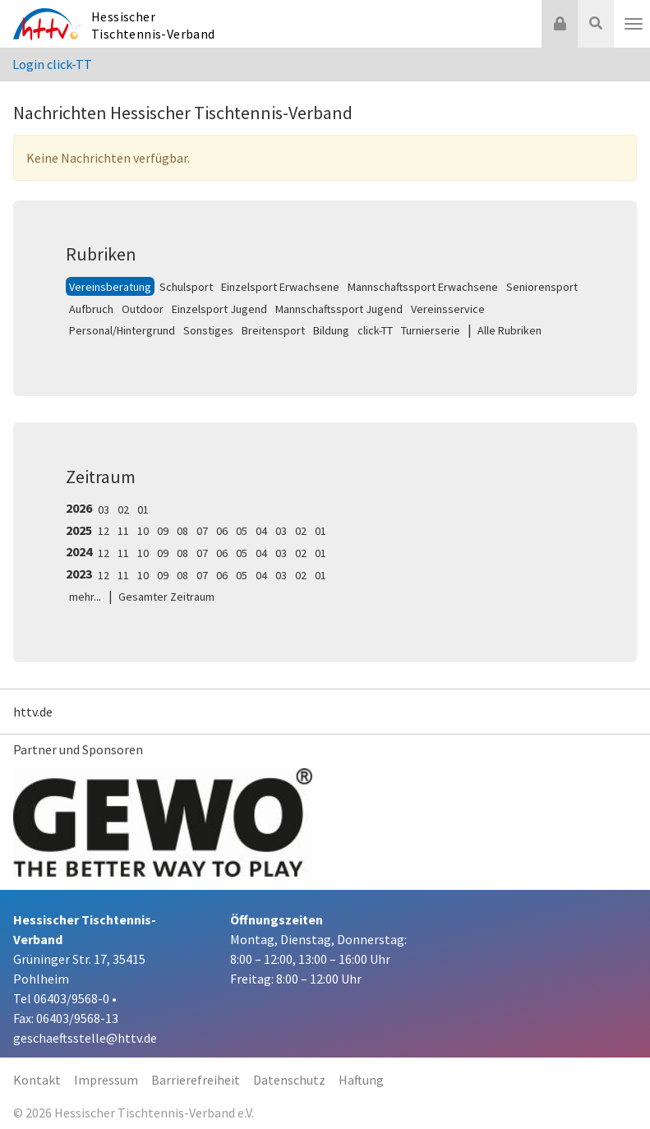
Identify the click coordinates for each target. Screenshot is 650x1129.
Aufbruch (91, 309)
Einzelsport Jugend (219, 309)
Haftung (361, 1079)
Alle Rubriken (509, 330)
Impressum (106, 1079)
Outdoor (143, 309)
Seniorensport (542, 286)
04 (261, 530)
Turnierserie (430, 330)
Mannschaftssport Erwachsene (423, 286)
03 (103, 509)
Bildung (331, 330)
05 (241, 530)
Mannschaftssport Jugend (339, 309)
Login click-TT (52, 64)
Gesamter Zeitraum (166, 596)
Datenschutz (289, 1079)
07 (202, 530)
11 (123, 530)
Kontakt (37, 1079)
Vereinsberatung (110, 286)
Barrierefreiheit (195, 1079)
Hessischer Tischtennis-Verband (153, 25)
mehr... (85, 596)
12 (103, 530)
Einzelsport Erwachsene (280, 286)
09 (162, 530)
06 (222, 530)
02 (123, 509)
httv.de (33, 711)
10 (143, 530)
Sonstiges (208, 330)
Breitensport (273, 330)
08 (182, 530)
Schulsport (186, 286)
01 (143, 509)
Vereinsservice (448, 309)
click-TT (375, 330)
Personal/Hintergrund (122, 330)
